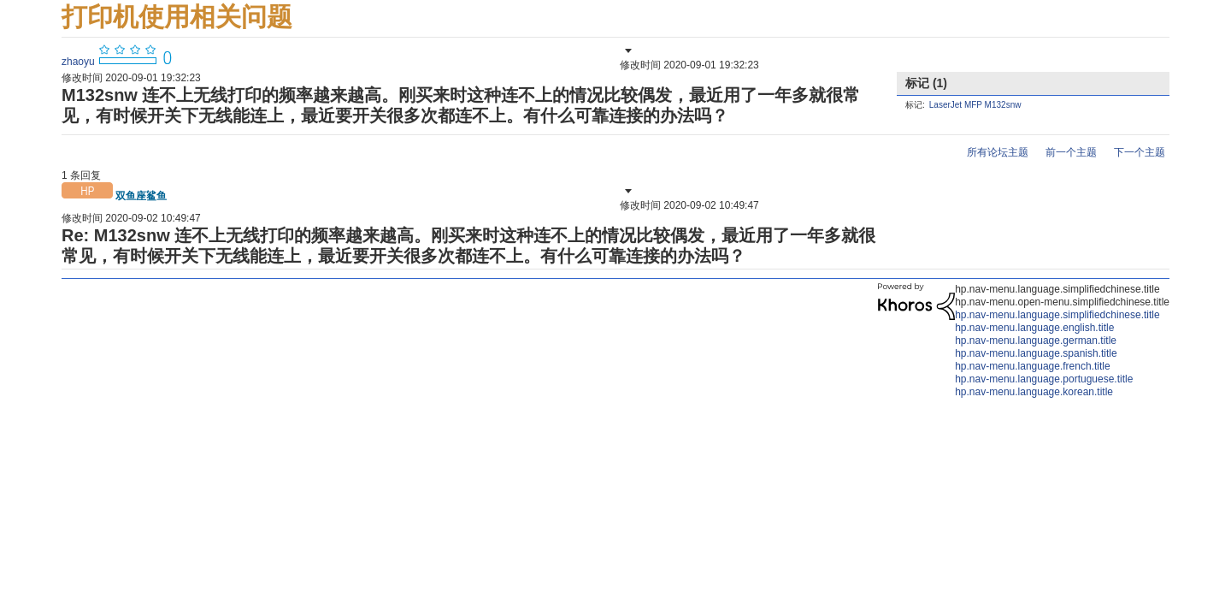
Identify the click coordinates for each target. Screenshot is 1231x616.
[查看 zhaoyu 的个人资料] (78, 62)
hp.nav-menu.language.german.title (1035, 340)
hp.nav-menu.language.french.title (1032, 366)
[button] (626, 50)
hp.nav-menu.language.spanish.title (1035, 353)
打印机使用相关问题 (177, 17)
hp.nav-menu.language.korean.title (1034, 392)
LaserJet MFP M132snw (975, 105)
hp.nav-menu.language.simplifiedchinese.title (1057, 315)
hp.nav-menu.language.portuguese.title (1044, 379)
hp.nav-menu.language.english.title (1034, 328)
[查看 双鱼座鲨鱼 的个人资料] (141, 196)
